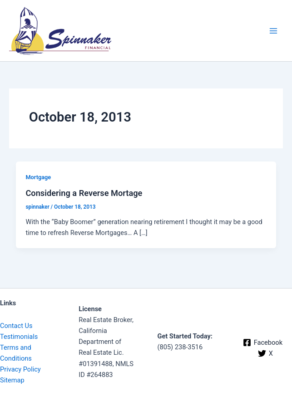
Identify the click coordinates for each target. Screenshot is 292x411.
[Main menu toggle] (273, 30)
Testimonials (19, 337)
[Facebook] (262, 342)
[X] (265, 353)
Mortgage (38, 177)
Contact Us (16, 326)
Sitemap (12, 380)
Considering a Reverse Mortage (83, 193)
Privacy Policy (20, 369)
